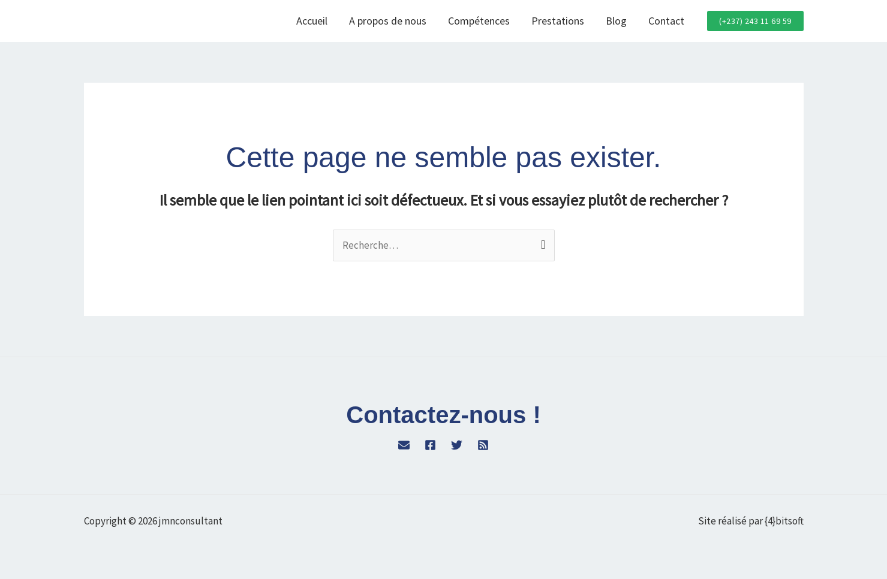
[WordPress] (404, 445)
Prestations (557, 21)
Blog (616, 21)
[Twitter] (456, 445)
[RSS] (483, 445)
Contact (666, 21)
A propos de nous (387, 21)
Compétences (479, 21)
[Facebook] (430, 445)
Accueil (311, 21)
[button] (755, 21)
